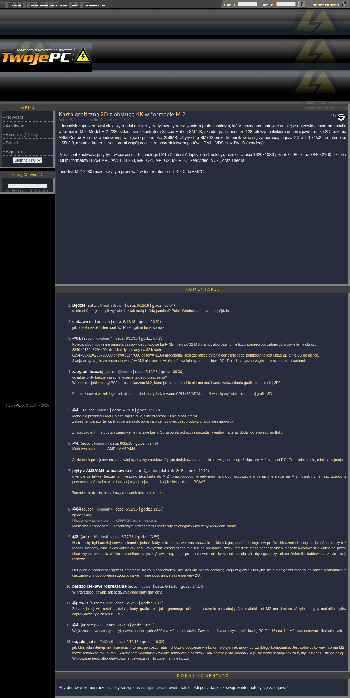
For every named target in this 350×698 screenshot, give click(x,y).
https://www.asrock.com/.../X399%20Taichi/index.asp (114, 520)
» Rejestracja (15, 151)
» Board (10, 142)
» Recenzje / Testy (20, 134)
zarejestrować (153, 687)
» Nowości (13, 117)
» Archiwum (14, 125)
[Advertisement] (226, 56)
